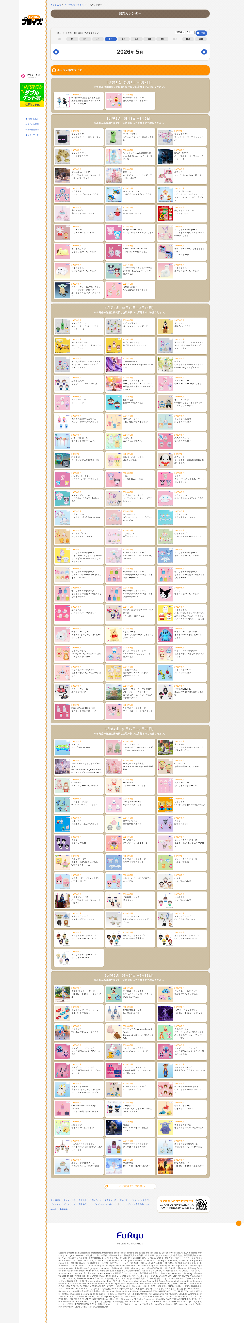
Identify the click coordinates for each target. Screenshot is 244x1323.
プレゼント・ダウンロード (32, 55)
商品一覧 (32, 37)
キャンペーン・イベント (32, 46)
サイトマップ (33, 129)
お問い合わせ (33, 113)
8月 (149, 39)
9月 (162, 39)
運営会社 (63, 1209)
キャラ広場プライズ (32, 14)
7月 (136, 39)
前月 (61, 52)
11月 (188, 39)
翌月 (202, 52)
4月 (98, 39)
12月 (201, 39)
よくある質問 (33, 119)
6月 (123, 39)
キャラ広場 (56, 5)
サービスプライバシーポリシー (103, 1204)
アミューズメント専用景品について (135, 1204)
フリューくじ (32, 70)
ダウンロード (69, 1204)
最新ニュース (32, 28)
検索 (203, 33)
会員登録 (82, 1200)
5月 (111, 39)
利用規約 (82, 1204)
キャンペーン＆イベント (141, 1200)
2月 (72, 39)
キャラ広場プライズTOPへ (131, 1186)
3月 (85, 39)
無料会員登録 (33, 124)
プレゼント (55, 1204)
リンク (53, 1209)
